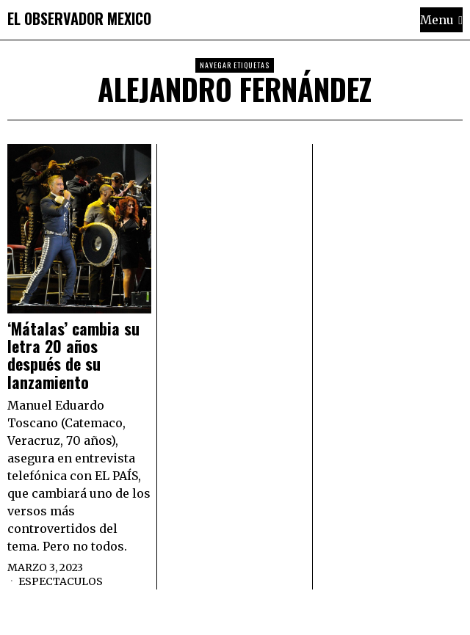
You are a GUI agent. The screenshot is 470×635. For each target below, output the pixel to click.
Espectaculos (60, 581)
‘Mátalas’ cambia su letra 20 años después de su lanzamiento (73, 355)
